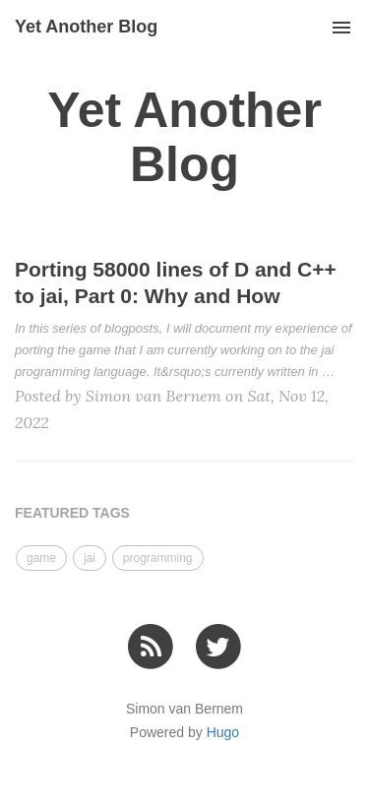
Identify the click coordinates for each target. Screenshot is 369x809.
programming (158, 558)
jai (89, 558)
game (41, 558)
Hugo (223, 732)
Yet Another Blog (86, 26)
